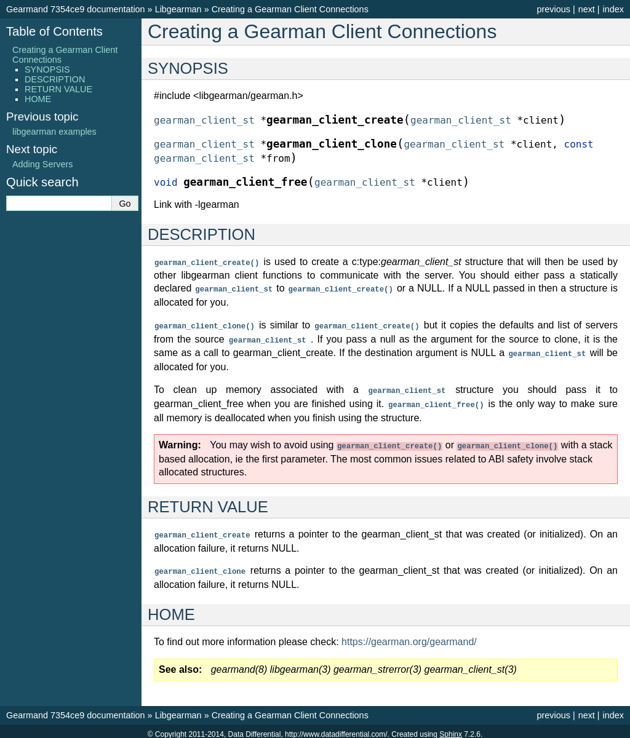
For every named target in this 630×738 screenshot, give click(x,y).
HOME (38, 99)
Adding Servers (42, 164)
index (613, 9)
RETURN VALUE (58, 89)
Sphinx (450, 728)
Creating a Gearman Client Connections (290, 9)
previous (553, 9)
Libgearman (178, 9)
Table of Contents (54, 31)
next (586, 9)
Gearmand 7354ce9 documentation (75, 9)
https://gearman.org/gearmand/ (409, 635)
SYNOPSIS (47, 69)
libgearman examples (54, 132)
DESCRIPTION (55, 79)
